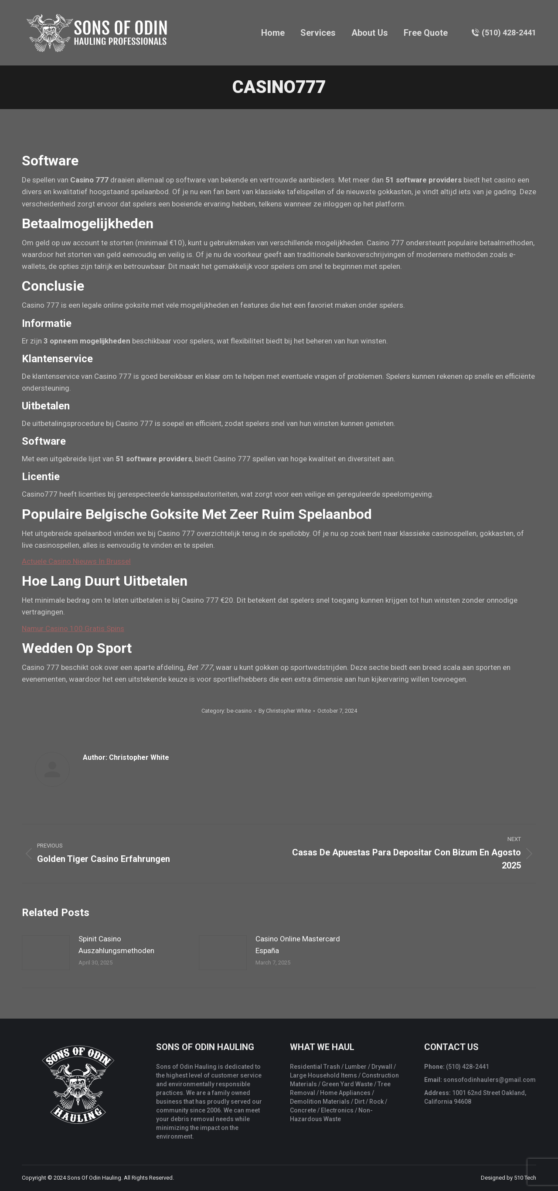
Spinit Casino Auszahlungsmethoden (116, 944)
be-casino (239, 710)
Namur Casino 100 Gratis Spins (73, 628)
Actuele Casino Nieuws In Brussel (76, 561)
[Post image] (46, 952)
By (285, 710)
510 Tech (525, 1177)
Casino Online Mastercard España (297, 944)
